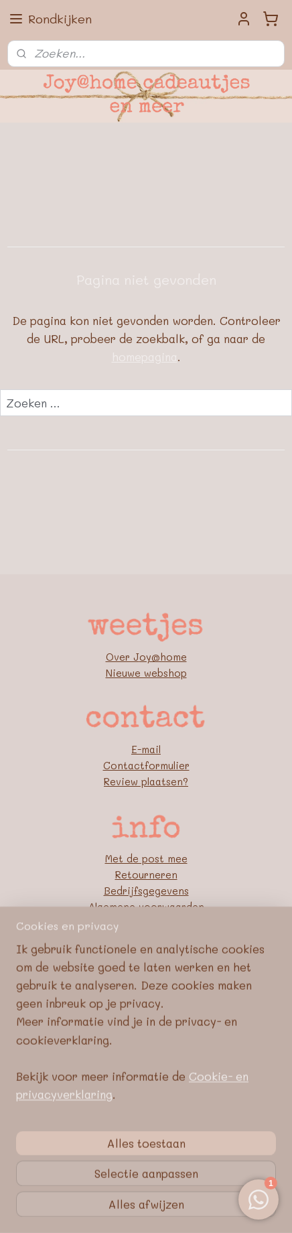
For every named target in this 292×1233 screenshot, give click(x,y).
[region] (146, 1130)
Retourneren (146, 874)
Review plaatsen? (146, 781)
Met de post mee (146, 858)
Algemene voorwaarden (146, 906)
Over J (122, 656)
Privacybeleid (146, 922)
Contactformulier (146, 765)
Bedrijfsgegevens (146, 890)
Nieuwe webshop (146, 672)
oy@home (163, 656)
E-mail (146, 749)
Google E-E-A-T (146, 939)
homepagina (144, 357)
